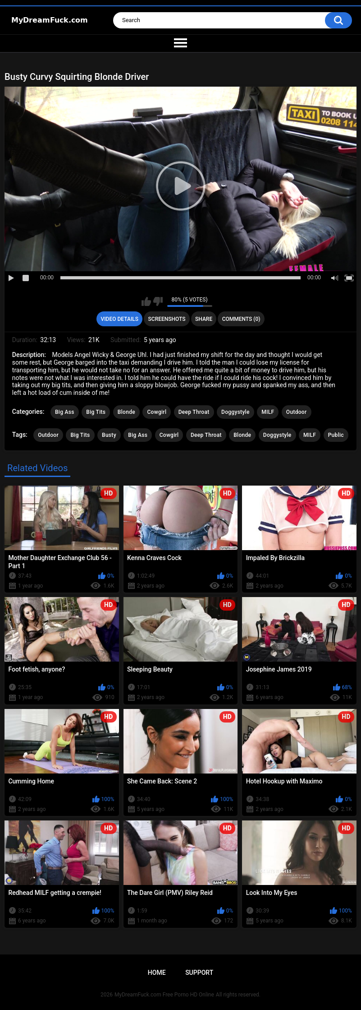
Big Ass (64, 412)
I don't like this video (158, 301)
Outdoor (296, 412)
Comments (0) (241, 319)
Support (199, 972)
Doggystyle (235, 412)
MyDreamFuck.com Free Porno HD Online (164, 994)
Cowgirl (156, 412)
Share (203, 319)
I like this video (146, 301)
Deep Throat (194, 412)
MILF (267, 412)
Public (336, 435)
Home (157, 972)
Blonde (126, 412)
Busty (109, 435)
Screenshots (167, 319)
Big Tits (95, 412)
